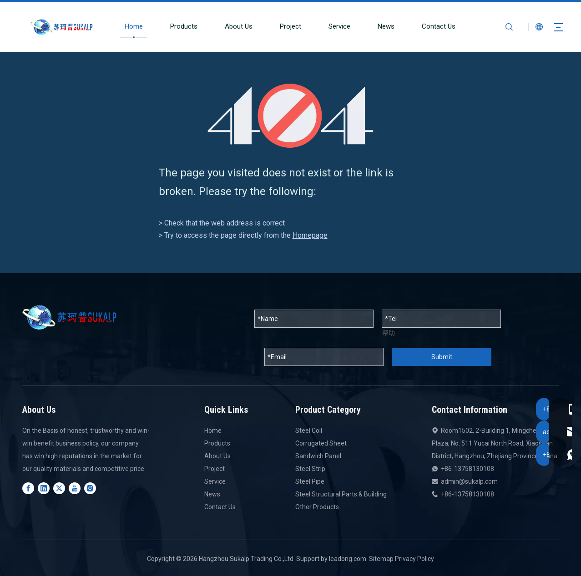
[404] (290, 116)
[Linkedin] (44, 488)
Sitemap (381, 558)
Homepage (310, 235)
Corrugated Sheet (321, 443)
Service (335, 26)
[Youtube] (75, 488)
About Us (234, 26)
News (381, 26)
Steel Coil (308, 430)
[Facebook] (28, 488)
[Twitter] (59, 488)
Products (179, 26)
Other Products (317, 507)
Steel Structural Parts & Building (341, 494)
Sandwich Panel (318, 456)
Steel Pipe (309, 481)
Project (286, 26)
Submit (441, 357)
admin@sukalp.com (469, 481)
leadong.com (347, 558)
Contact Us (434, 26)
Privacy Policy (414, 558)
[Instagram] (90, 488)
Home (129, 26)
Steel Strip (310, 468)
